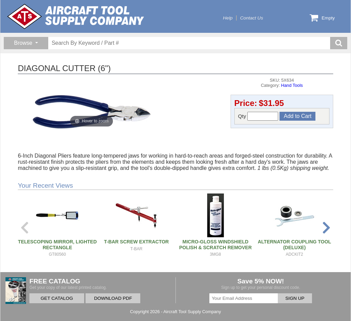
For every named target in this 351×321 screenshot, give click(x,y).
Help (228, 18)
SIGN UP (294, 298)
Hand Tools (292, 85)
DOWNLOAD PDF (113, 298)
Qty (258, 116)
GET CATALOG (57, 298)
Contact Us (251, 18)
